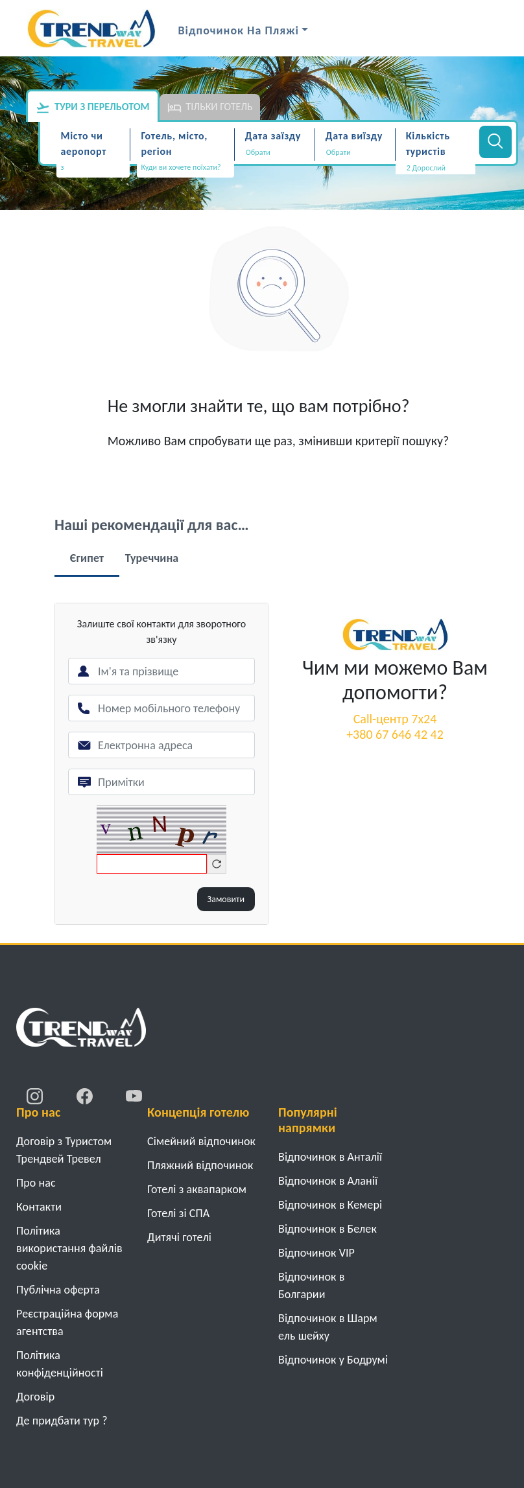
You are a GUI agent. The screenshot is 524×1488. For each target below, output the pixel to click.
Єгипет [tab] (87, 558)
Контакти (39, 1207)
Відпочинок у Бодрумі (333, 1360)
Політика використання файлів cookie (69, 1248)
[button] (435, 167)
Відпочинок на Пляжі (238, 30)
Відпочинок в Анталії (330, 1157)
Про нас (36, 1183)
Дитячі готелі (179, 1237)
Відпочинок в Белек (327, 1229)
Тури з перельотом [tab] (93, 107)
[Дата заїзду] (275, 152)
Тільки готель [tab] (210, 107)
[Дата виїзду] (355, 152)
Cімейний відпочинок (201, 1141)
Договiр (35, 1396)
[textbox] (93, 167)
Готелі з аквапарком (196, 1189)
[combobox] (93, 168)
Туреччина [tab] (152, 558)
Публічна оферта (58, 1290)
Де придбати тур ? (62, 1420)
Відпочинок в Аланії (327, 1181)
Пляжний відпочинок (200, 1165)
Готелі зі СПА (178, 1213)
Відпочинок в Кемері (330, 1205)
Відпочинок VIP (316, 1253)
